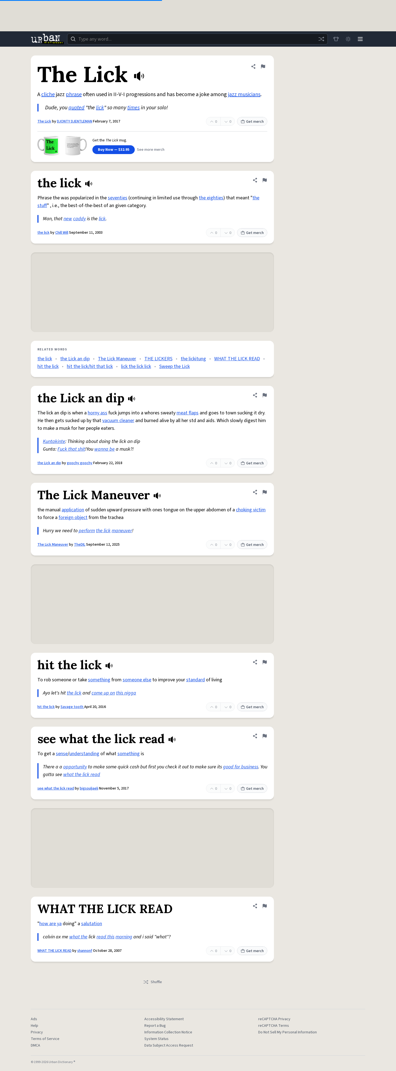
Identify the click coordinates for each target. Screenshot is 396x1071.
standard (195, 679)
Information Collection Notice (168, 1032)
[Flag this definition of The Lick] (262, 66)
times (133, 107)
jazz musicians (244, 94)
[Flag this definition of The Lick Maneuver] (264, 492)
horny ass (97, 412)
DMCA (35, 1045)
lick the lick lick (136, 366)
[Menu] (360, 39)
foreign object (73, 517)
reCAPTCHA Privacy (274, 1019)
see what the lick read (55, 788)
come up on (103, 693)
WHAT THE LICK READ (237, 358)
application (73, 509)
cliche (48, 94)
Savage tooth (72, 707)
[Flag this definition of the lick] (264, 180)
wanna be (104, 449)
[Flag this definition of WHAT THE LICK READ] (264, 906)
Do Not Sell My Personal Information (287, 1032)
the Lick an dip (75, 358)
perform (87, 530)
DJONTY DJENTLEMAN (74, 121)
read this (105, 936)
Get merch (252, 121)
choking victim (251, 509)
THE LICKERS (158, 358)
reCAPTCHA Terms (273, 1025)
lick (100, 107)
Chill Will (61, 232)
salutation (91, 923)
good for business (240, 766)
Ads (34, 1019)
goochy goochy (79, 463)
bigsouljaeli (89, 788)
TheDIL (79, 544)
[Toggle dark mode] (348, 39)
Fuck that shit (71, 449)
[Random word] (321, 39)
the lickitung (193, 358)
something (99, 679)
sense (62, 753)
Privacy (37, 1032)
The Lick (44, 121)
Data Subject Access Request (168, 1045)
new (68, 218)
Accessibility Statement (164, 1019)
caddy (79, 218)
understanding (84, 753)
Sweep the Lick (174, 366)
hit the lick (48, 366)
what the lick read (81, 774)
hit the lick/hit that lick (90, 366)
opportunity (75, 766)
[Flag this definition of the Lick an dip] (264, 395)
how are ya (50, 923)
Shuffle (152, 982)
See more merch (150, 149)
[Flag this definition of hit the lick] (264, 662)
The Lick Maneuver (117, 358)
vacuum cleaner (118, 420)
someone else (137, 679)
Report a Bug (155, 1025)
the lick (43, 232)
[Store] (336, 39)
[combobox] (197, 39)
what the (78, 936)
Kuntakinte (54, 441)
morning (124, 936)
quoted (76, 107)
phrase (74, 94)
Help (34, 1025)
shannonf (84, 950)
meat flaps (188, 412)
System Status (156, 1039)
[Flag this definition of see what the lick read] (264, 736)
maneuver (122, 530)
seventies (117, 197)
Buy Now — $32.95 (113, 149)
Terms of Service (45, 1039)
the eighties (211, 197)
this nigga (126, 693)
